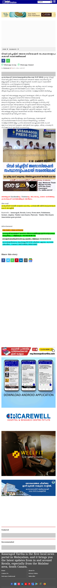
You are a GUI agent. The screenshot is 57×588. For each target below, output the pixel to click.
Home (4, 49)
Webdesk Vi (7, 68)
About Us (31, 570)
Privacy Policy (33, 573)
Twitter (24, 197)
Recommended (7, 542)
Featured (5, 530)
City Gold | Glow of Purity (12, 230)
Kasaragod (12, 49)
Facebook (14, 197)
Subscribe (32, 576)
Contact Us (4, 573)
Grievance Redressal (8, 576)
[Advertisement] (28, 34)
